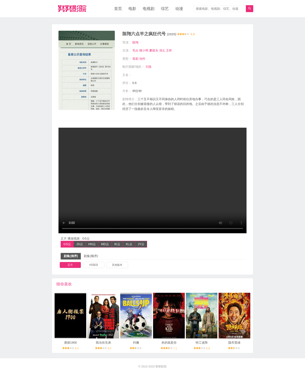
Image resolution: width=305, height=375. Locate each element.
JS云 (79, 244)
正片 (70, 264)
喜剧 (135, 58)
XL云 (129, 244)
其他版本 (117, 264)
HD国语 (93, 264)
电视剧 (148, 8)
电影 (132, 8)
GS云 (67, 244)
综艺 (165, 8)
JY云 (141, 244)
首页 (118, 8)
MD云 (105, 244)
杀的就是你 (169, 342)
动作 (142, 58)
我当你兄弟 (103, 342)
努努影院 (161, 366)
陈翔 (135, 42)
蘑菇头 (153, 50)
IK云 (117, 244)
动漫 (179, 8)
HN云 (92, 244)
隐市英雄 (234, 342)
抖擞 (136, 342)
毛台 (135, 50)
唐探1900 (70, 342)
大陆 (148, 66)
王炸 (169, 50)
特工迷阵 (202, 342)
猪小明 (143, 50)
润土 (162, 50)
